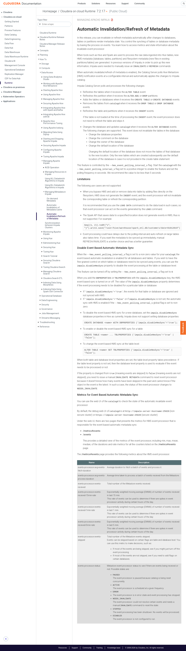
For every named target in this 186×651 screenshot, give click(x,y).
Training (99, 648)
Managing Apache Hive (53, 99)
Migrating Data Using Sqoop (52, 133)
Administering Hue (51, 243)
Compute (45, 68)
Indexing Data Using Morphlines (52, 283)
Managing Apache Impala (51, 162)
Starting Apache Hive (53, 90)
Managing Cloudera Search (52, 272)
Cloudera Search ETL (52, 278)
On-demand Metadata (52, 199)
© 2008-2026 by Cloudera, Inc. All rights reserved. (144, 648)
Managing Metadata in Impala (55, 193)
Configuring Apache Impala (52, 151)
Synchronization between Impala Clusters (52, 225)
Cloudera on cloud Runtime (77, 11)
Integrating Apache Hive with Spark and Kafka (54, 109)
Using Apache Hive (51, 94)
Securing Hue (49, 247)
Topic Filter (42, 20)
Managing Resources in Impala (55, 173)
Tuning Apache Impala (53, 156)
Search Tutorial (50, 256)
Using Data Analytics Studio (52, 78)
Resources (111, 3)
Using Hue (47, 238)
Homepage (50, 11)
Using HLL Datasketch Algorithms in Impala (55, 179)
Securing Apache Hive (53, 103)
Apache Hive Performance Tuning (52, 122)
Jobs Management (50, 313)
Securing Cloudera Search (51, 261)
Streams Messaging (50, 318)
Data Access (47, 72)
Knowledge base (113, 648)
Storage (45, 64)
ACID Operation (52, 167)
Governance (47, 309)
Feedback (183, 327)
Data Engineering (49, 300)
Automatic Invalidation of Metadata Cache (54, 207)
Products (82, 3)
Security (45, 304)
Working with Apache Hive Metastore (53, 84)
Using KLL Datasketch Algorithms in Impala (55, 186)
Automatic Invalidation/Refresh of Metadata (56, 216)
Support (125, 3)
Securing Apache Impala (54, 145)
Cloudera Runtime (48, 33)
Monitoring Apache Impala (52, 233)
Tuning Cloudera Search (54, 267)
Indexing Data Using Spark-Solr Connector (53, 290)
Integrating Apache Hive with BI (54, 115)
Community (139, 3)
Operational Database (51, 296)
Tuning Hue (48, 252)
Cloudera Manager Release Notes (52, 45)
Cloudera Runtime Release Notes (52, 38)
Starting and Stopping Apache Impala (53, 140)
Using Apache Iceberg (53, 128)
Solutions (96, 3)
